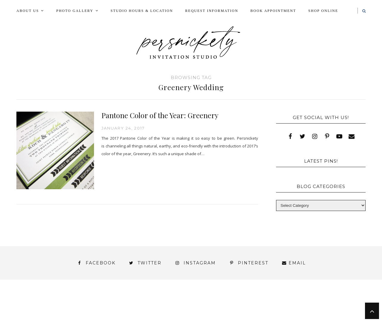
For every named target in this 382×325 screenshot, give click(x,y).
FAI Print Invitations (165, 301)
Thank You (305, 307)
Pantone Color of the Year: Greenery (159, 115)
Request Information (211, 11)
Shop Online (323, 11)
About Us (27, 11)
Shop (188, 307)
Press (347, 301)
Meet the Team (92, 322)
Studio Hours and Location (329, 317)
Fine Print (218, 301)
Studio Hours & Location (142, 11)
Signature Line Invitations (243, 307)
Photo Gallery (74, 11)
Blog (57, 301)
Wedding (343, 307)
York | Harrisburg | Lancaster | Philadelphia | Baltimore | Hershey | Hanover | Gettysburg (176, 312)
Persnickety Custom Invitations (167, 322)
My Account (260, 301)
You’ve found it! (331, 312)
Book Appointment (273, 11)
